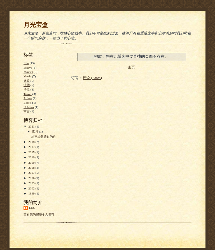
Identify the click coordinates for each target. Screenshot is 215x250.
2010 (31, 157)
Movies (28, 71)
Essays (28, 67)
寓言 (27, 111)
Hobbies (29, 107)
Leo (32, 207)
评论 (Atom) (92, 78)
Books (28, 102)
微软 (27, 80)
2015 (31, 152)
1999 (31, 193)
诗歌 (27, 89)
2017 (31, 147)
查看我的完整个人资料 (39, 214)
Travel (28, 94)
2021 (31, 126)
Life (26, 63)
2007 (31, 172)
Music (27, 76)
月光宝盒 (36, 24)
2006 (31, 178)
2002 (31, 188)
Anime (28, 98)
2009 (31, 162)
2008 (31, 167)
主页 (131, 67)
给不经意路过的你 (43, 136)
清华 (27, 85)
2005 (31, 183)
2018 (31, 141)
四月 (35, 131)
